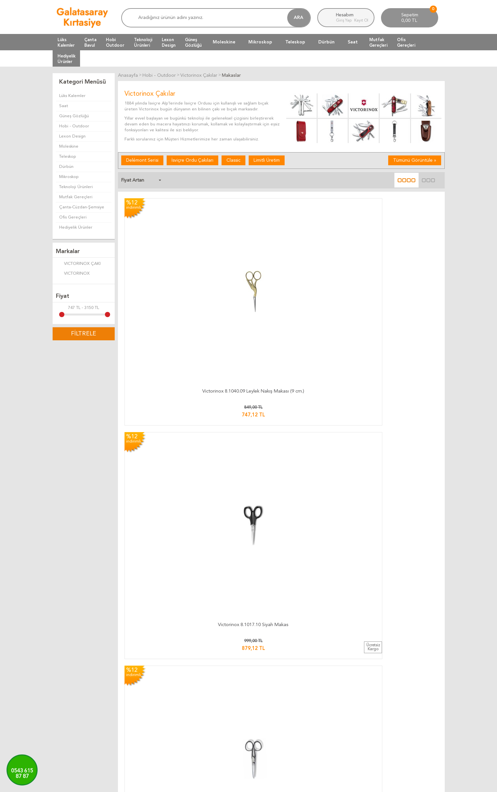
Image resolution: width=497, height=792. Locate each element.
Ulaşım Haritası (397, 691)
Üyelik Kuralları (266, 699)
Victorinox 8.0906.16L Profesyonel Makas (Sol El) (161, 473)
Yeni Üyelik (327, 714)
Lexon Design (72, 136)
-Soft (216, 784)
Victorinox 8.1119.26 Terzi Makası (401, 577)
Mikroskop (260, 42)
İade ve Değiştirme (270, 683)
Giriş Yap (344, 21)
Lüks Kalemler (72, 96)
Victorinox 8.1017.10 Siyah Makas (241, 264)
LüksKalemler (66, 42)
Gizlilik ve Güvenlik (270, 722)
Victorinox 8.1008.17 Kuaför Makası (321, 577)
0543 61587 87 (22, 773)
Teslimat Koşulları (268, 691)
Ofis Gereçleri (73, 217)
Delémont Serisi (142, 159)
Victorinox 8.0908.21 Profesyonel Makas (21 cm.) (401, 473)
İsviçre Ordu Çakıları (192, 159)
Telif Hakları (263, 714)
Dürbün (326, 42)
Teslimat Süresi (201, 699)
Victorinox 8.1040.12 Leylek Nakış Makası (241, 368)
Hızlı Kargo (197, 722)
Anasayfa (326, 683)
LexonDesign (168, 42)
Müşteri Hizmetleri (335, 691)
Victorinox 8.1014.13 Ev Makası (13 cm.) (321, 264)
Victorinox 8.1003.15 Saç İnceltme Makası (241, 577)
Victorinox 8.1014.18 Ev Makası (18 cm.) (401, 368)
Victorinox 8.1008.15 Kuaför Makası (161, 577)
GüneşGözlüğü (193, 42)
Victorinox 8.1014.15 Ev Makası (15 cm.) (401, 264)
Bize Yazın (392, 683)
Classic (233, 159)
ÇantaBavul (90, 42)
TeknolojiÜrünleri (143, 42)
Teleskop (295, 42)
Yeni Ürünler (329, 699)
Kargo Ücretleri (202, 691)
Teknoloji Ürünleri (76, 187)
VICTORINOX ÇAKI (78, 264)
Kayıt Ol (361, 21)
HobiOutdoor (115, 42)
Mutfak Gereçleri (75, 197)
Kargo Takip (198, 683)
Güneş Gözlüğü (74, 116)
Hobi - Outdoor (74, 126)
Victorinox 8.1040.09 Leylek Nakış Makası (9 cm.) (161, 264)
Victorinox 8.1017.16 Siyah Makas (321, 368)
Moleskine (224, 42)
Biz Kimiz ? (393, 714)
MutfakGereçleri (378, 42)
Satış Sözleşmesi (268, 706)
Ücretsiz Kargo (201, 714)
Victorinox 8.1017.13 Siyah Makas (161, 368)
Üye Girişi (326, 706)
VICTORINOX (73, 274)
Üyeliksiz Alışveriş (333, 722)
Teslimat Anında (202, 706)
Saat (353, 42)
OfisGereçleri (406, 42)
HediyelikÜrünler (66, 58)
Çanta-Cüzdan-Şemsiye (81, 207)
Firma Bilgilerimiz (399, 706)
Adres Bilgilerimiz (400, 722)
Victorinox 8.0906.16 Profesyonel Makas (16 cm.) (241, 473)
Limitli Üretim (267, 159)
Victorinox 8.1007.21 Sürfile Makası (321, 473)
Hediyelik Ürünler (75, 227)
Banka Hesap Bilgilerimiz (406, 699)
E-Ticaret (229, 784)
